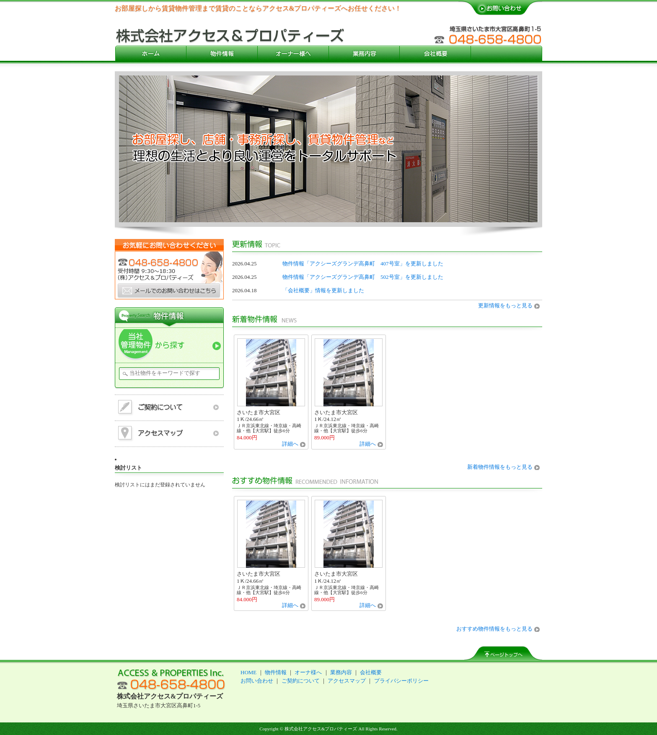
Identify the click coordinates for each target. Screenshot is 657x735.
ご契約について (301, 681)
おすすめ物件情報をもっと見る (494, 629)
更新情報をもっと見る (505, 305)
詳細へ (290, 444)
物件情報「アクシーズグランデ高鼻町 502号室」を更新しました (362, 277)
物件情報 (276, 672)
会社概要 (371, 672)
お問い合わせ (257, 681)
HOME (248, 672)
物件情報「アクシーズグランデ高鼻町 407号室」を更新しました (362, 263)
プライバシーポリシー (401, 681)
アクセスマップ (347, 681)
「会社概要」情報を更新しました (323, 290)
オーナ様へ (308, 672)
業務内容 (341, 672)
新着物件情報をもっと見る (500, 467)
